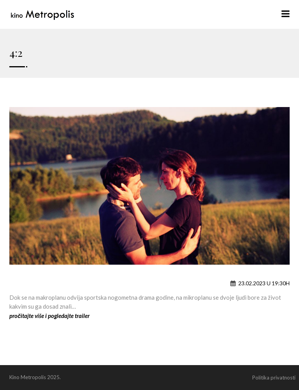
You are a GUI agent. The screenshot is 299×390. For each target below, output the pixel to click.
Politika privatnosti (273, 377)
